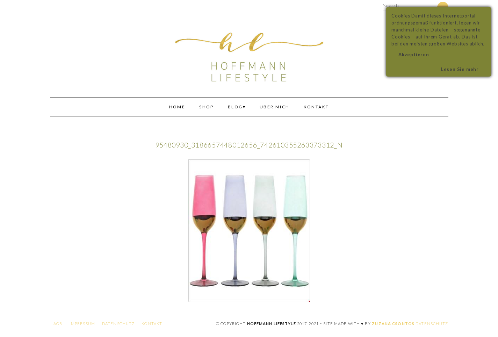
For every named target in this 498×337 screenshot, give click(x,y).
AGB (58, 323)
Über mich (275, 106)
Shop (206, 106)
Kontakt (316, 106)
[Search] (432, 6)
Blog (235, 106)
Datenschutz (118, 323)
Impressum (82, 323)
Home (177, 106)
